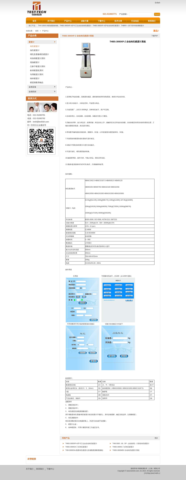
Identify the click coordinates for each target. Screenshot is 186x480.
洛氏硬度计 (34, 50)
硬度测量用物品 (36, 82)
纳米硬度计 (34, 78)
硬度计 (31, 42)
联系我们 (152, 21)
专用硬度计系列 (36, 74)
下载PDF (154, 36)
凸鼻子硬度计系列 (37, 66)
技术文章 (118, 21)
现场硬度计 (34, 62)
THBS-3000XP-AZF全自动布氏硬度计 (106, 26)
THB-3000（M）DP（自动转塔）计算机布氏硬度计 (130, 443)
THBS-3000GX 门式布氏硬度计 (76, 447)
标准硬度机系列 (36, 70)
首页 (34, 21)
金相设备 (32, 87)
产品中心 (68, 21)
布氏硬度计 (34, 46)
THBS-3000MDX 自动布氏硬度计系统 (125, 450)
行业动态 (135, 21)
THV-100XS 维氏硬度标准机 (48, 26)
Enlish (157, 3)
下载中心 (101, 21)
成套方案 (84, 21)
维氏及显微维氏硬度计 (39, 54)
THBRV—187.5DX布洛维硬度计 (132, 26)
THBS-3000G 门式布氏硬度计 (123, 447)
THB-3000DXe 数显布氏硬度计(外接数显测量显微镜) (84, 450)
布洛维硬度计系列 (37, 58)
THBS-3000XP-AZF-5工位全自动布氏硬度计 (75, 26)
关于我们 (51, 21)
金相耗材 (32, 92)
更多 (156, 438)
